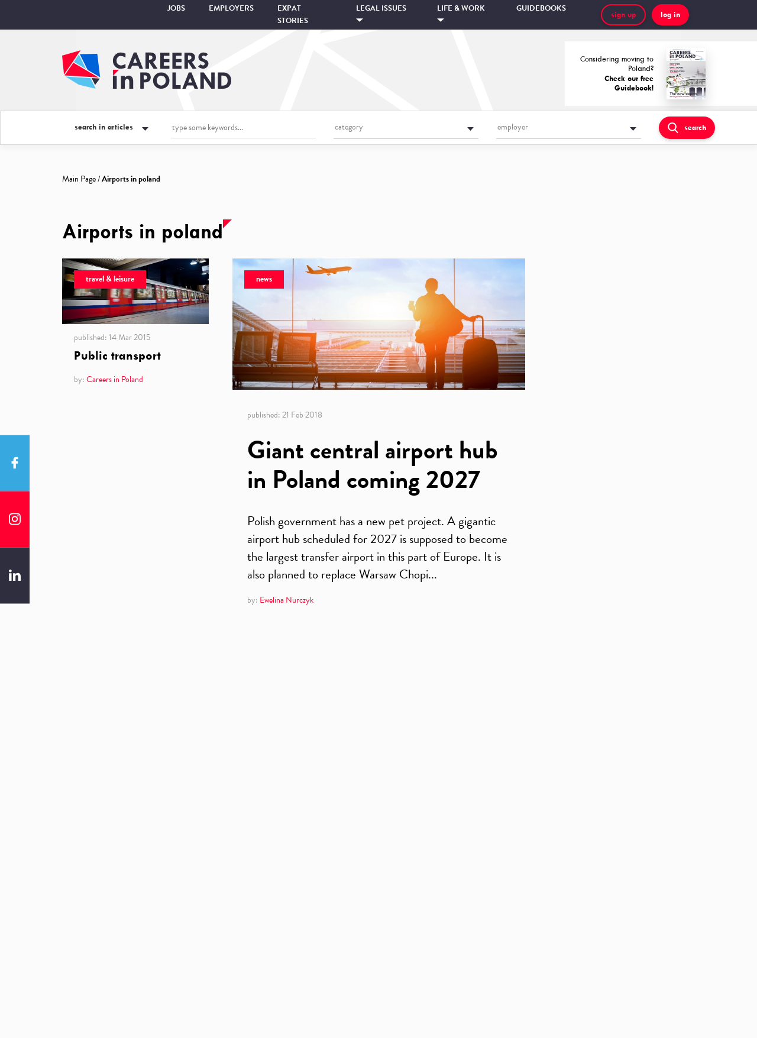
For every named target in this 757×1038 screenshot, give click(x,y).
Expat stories (292, 14)
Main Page (79, 179)
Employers (231, 8)
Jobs (176, 8)
